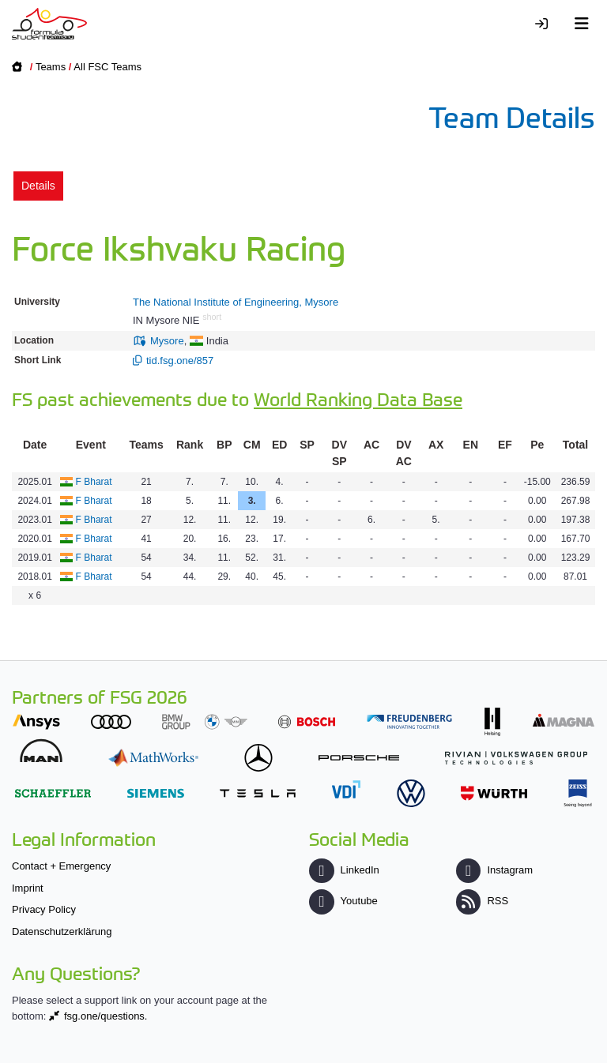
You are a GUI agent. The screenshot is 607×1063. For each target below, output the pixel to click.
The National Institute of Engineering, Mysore (235, 302)
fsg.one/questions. (106, 1016)
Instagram (494, 870)
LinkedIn (344, 870)
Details (38, 185)
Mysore (167, 341)
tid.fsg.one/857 (179, 360)
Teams (51, 67)
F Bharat (94, 481)
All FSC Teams (107, 67)
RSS (482, 901)
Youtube (343, 901)
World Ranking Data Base (358, 398)
